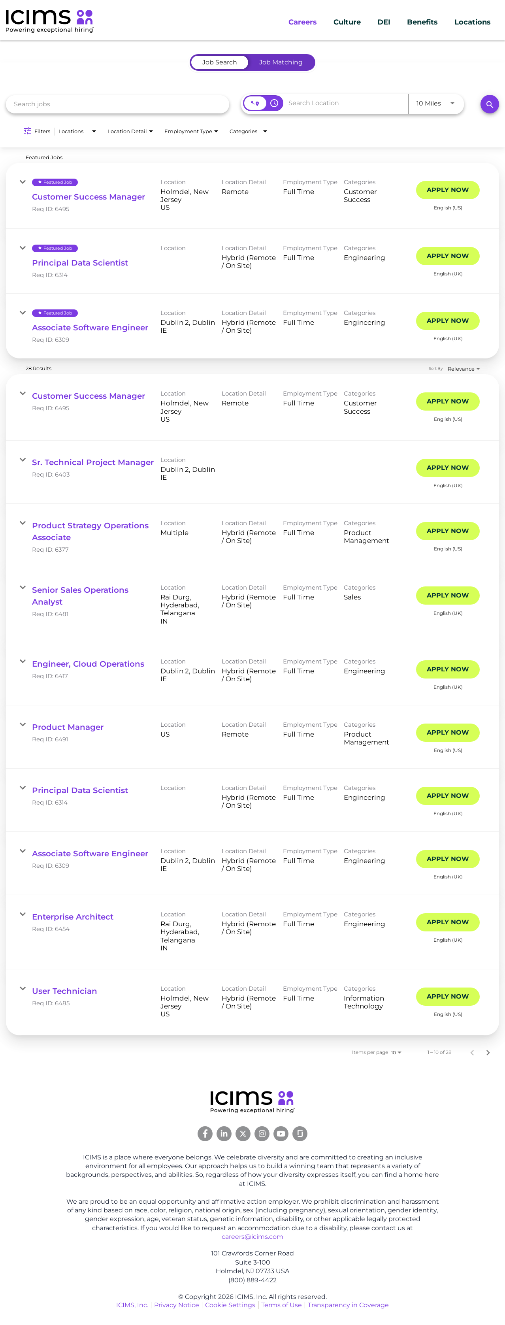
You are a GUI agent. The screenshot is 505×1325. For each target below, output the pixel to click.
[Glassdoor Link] (299, 1133)
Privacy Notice (176, 1305)
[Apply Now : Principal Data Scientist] (448, 256)
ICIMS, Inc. (132, 1305)
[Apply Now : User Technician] (448, 997)
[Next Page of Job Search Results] (488, 1052)
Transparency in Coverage (348, 1305)
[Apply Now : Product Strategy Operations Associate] (448, 531)
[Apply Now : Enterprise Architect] (448, 922)
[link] (252, 196)
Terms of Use (281, 1305)
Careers (302, 22)
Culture (347, 22)
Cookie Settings (230, 1305)
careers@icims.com (252, 1236)
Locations (472, 22)
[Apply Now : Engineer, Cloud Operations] (448, 669)
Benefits (422, 22)
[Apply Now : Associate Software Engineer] (448, 321)
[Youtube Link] (280, 1133)
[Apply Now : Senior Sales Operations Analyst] (448, 595)
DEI (383, 22)
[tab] (220, 62)
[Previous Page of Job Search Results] (472, 1052)
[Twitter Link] (243, 1133)
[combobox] (117, 104)
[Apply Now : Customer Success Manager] (448, 190)
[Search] (490, 104)
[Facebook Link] (205, 1133)
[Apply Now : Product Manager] (448, 733)
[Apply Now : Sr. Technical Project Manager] (448, 468)
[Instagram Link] (261, 1133)
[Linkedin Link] (224, 1133)
